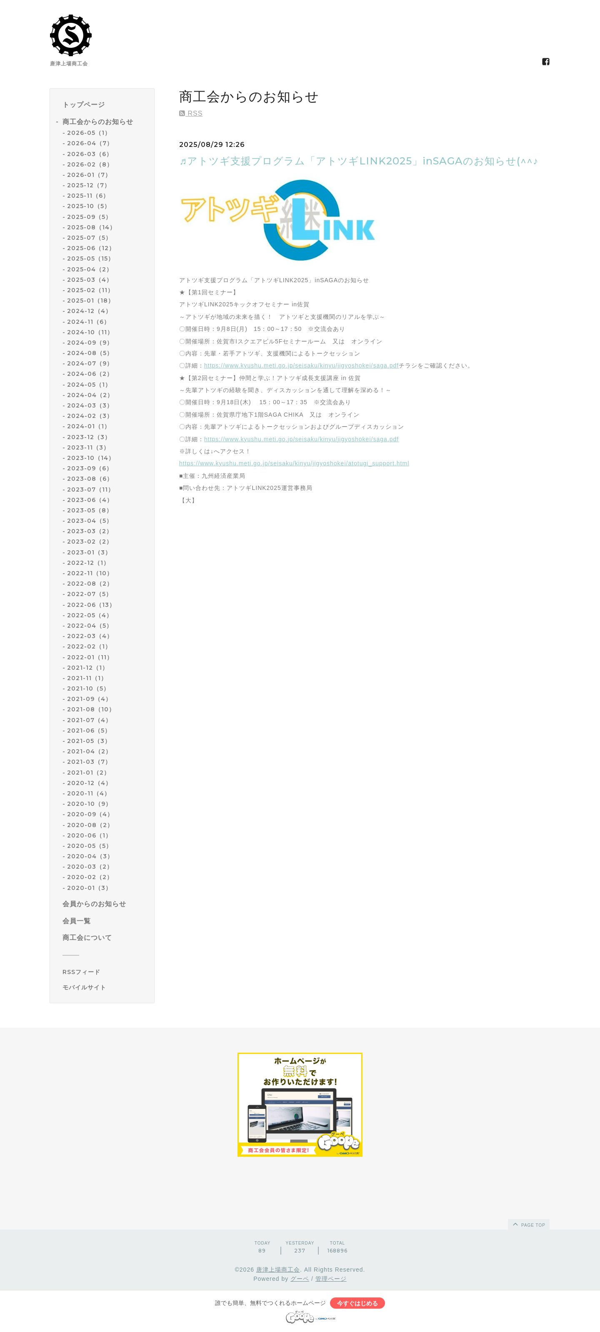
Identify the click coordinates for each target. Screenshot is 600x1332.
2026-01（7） (89, 175)
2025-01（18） (90, 300)
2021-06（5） (89, 730)
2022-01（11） (90, 657)
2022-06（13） (91, 605)
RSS (190, 113)
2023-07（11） (90, 489)
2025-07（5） (89, 237)
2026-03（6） (89, 154)
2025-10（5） (88, 206)
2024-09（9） (90, 342)
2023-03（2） (89, 531)
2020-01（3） (89, 888)
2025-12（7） (88, 185)
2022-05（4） (89, 615)
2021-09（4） (89, 699)
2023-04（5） (89, 520)
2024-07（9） (90, 363)
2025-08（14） (91, 227)
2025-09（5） (89, 217)
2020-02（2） (90, 877)
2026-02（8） (90, 164)
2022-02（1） (89, 646)
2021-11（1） (87, 678)
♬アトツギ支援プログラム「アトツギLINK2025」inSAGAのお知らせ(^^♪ (358, 161)
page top (528, 1224)
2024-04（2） (90, 395)
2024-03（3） (90, 405)
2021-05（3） (89, 741)
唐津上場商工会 (278, 1269)
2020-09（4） (90, 814)
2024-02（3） (90, 416)
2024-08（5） (90, 353)
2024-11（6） (88, 322)
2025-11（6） (88, 195)
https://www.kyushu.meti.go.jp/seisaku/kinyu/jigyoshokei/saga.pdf (301, 365)
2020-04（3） (90, 856)
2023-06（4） (90, 500)
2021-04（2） (89, 751)
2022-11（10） (90, 573)
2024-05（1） (89, 384)
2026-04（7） (90, 143)
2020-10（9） (89, 804)
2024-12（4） (89, 311)
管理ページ (331, 1278)
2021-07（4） (89, 720)
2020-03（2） (90, 866)
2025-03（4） (89, 279)
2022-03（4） (90, 636)
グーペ (299, 1278)
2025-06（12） (91, 248)
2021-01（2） (88, 772)
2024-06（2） (90, 374)
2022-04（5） (89, 625)
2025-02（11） (90, 290)
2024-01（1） (88, 426)
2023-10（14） (91, 458)
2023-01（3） (89, 552)
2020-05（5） (89, 846)
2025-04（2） (89, 269)
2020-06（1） (89, 835)
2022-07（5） (89, 594)
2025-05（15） (90, 258)
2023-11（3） (88, 447)
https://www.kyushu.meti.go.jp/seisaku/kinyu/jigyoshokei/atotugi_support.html (294, 463)
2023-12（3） (89, 437)
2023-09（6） (89, 468)
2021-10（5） (88, 688)
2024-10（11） (90, 332)
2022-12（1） (88, 563)
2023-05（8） (89, 510)
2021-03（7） (89, 761)
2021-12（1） (87, 667)
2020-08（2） (90, 825)
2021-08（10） (91, 709)
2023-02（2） (89, 541)
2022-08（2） (90, 583)
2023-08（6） (90, 478)
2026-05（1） (89, 133)
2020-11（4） (88, 793)
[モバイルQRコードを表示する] (105, 987)
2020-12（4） (89, 783)
